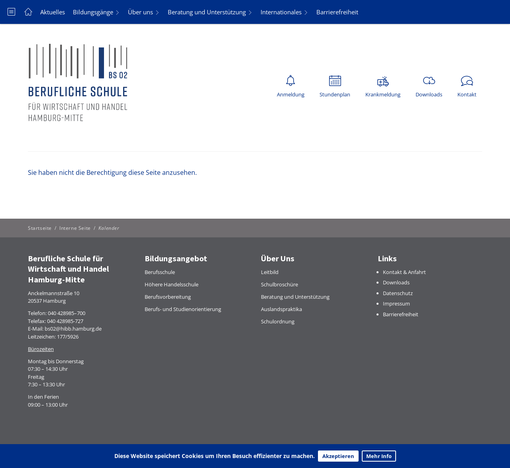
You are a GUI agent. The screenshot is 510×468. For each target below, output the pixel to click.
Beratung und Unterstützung (207, 12)
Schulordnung (277, 321)
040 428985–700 (66, 313)
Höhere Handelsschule (171, 284)
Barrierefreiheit (337, 12)
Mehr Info (379, 456)
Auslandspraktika (281, 309)
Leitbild (270, 272)
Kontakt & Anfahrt (404, 272)
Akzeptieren (338, 456)
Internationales (281, 12)
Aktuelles (52, 12)
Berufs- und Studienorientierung (183, 309)
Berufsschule (160, 272)
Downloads (396, 282)
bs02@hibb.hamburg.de (73, 328)
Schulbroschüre (279, 284)
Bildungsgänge (93, 12)
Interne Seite (75, 228)
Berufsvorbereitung (168, 296)
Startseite (40, 228)
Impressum (396, 303)
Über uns (140, 12)
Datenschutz (398, 293)
